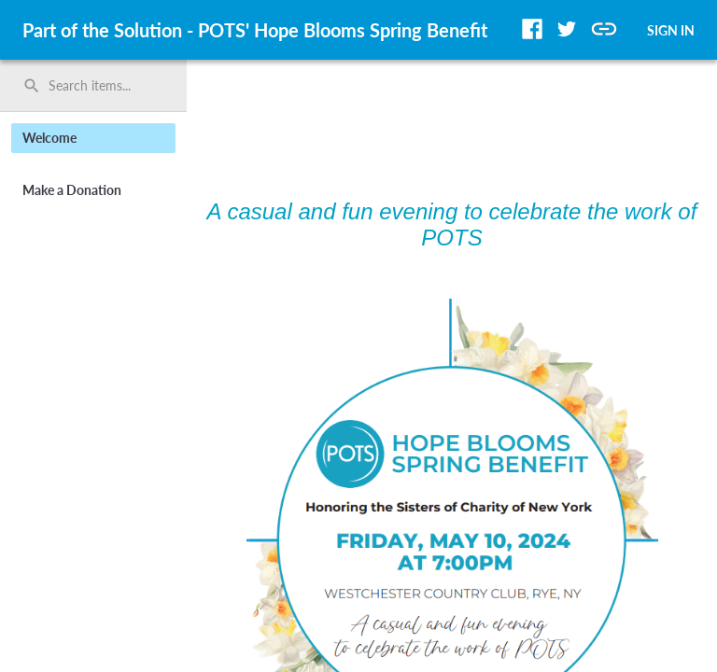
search (31, 86)
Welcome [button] (49, 138)
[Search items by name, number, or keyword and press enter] (100, 86)
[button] (532, 29)
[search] (93, 86)
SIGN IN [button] (671, 30)
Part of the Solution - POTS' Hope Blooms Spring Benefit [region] (254, 30)
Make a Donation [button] (71, 190)
